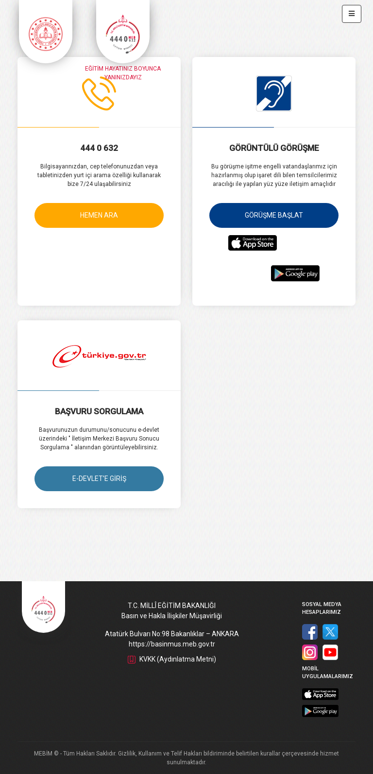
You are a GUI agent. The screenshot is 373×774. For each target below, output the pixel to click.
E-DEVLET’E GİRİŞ (99, 478)
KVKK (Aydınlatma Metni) (172, 659)
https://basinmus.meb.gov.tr (172, 644)
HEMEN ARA (99, 215)
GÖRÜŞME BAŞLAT (274, 215)
